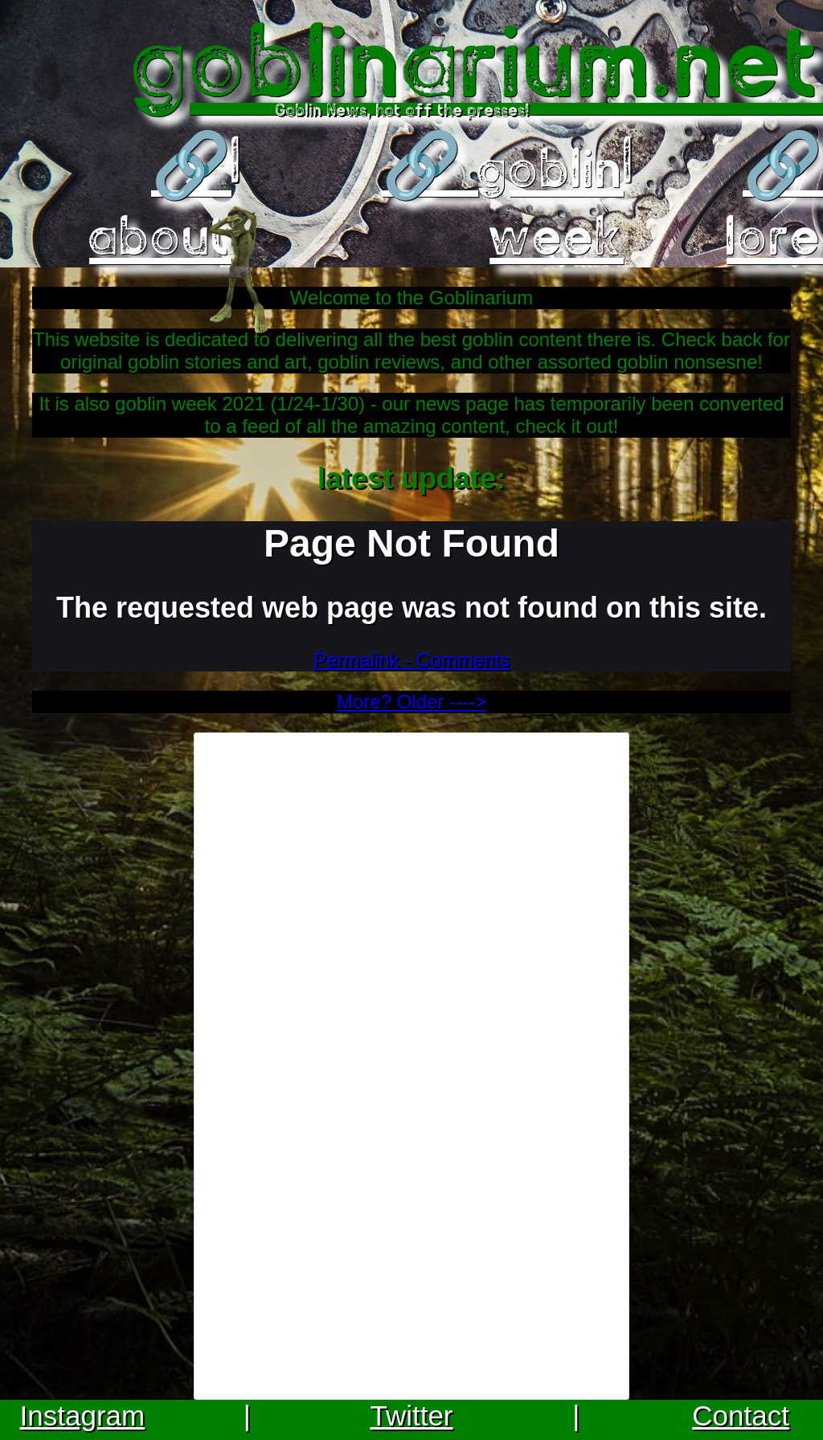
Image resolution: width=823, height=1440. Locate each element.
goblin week (551, 201)
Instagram (82, 1415)
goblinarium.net (478, 60)
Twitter (411, 1415)
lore (775, 235)
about (160, 235)
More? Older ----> (411, 701)
